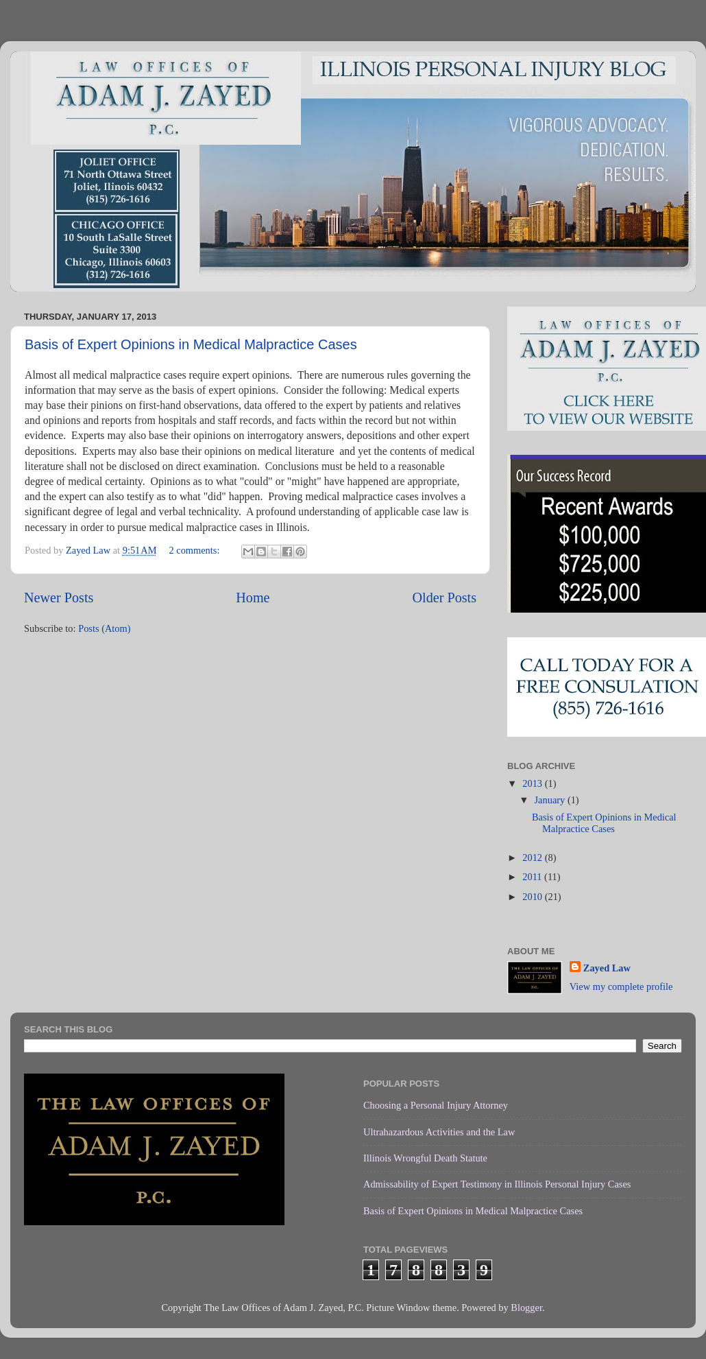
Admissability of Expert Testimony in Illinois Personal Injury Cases (497, 1184)
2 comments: (195, 550)
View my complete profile (621, 986)
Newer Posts (58, 597)
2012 (533, 857)
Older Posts (444, 597)
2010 (533, 896)
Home (252, 597)
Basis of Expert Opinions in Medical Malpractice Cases (191, 344)
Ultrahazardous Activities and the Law (439, 1131)
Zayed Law (607, 967)
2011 (533, 876)
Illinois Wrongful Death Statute (425, 1158)
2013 (533, 783)
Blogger (526, 1307)
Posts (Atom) (104, 628)
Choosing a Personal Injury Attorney (435, 1105)
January (551, 799)
